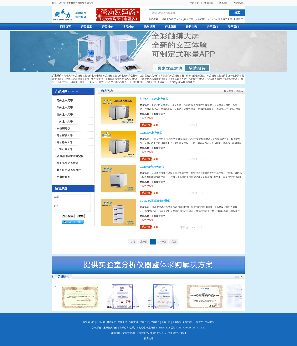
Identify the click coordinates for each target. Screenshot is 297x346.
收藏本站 (208, 3)
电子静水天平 (65, 142)
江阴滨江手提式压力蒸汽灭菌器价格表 (107, 82)
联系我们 (223, 3)
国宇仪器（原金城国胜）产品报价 (199, 75)
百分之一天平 (65, 114)
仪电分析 (144, 322)
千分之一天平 (65, 107)
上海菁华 (198, 322)
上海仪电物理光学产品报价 (98, 75)
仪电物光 (155, 322)
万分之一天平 (65, 100)
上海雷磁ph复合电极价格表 (181, 82)
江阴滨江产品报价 (73, 79)
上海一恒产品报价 (93, 79)
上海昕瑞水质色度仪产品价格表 (121, 79)
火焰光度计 (201, 19)
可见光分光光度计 (67, 163)
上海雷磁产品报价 (149, 75)
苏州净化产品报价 (170, 75)
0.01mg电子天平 (185, 19)
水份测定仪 (63, 128)
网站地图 (238, 3)
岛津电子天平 (225, 19)
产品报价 (209, 322)
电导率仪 (238, 19)
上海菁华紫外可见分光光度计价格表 (186, 79)
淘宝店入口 (89, 322)
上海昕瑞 (177, 322)
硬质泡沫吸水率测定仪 (70, 156)
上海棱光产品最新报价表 (152, 79)
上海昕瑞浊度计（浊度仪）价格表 (147, 82)
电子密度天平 (65, 135)
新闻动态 (111, 322)
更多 (237, 276)
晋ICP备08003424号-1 (175, 333)
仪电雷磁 (133, 322)
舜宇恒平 (187, 322)
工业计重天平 (65, 149)
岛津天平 (122, 322)
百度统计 (148, 338)
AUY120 (212, 19)
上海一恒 (166, 322)
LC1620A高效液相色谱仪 (155, 200)
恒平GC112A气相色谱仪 (154, 98)
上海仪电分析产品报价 (126, 75)
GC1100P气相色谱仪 (152, 166)
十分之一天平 (65, 121)
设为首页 (194, 3)
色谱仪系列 (63, 177)
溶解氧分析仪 (169, 19)
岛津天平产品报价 (73, 75)
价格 (238, 91)
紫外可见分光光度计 (69, 170)
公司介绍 (100, 322)
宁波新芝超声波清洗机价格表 (222, 79)
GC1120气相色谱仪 (151, 132)
